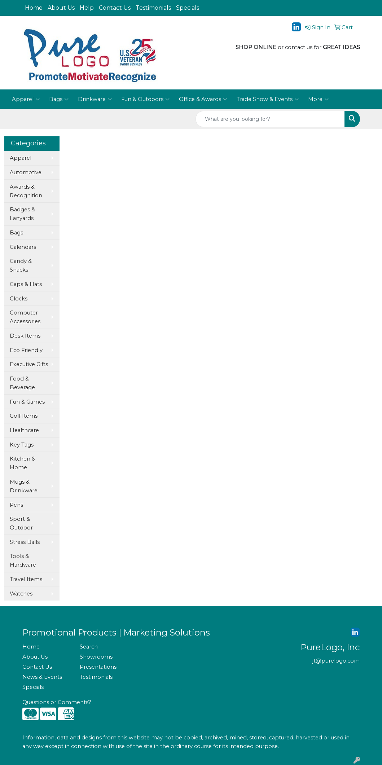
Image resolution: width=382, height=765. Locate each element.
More (318, 99)
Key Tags (22, 444)
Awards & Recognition (26, 191)
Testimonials (153, 7)
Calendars (23, 247)
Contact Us (115, 7)
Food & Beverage (22, 383)
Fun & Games (27, 402)
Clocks (18, 298)
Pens (16, 505)
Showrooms (96, 657)
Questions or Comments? (56, 702)
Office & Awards (203, 99)
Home (34, 7)
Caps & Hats (26, 284)
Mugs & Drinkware (24, 486)
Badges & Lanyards (22, 213)
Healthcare (24, 430)
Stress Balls (25, 542)
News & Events (42, 677)
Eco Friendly (26, 350)
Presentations (98, 667)
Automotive (25, 172)
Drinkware (95, 99)
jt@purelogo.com (336, 661)
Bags (59, 99)
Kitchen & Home (22, 463)
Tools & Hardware (23, 560)
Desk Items (25, 336)
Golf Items (24, 416)
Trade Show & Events (268, 99)
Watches (21, 593)
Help (87, 7)
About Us (61, 7)
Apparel (26, 99)
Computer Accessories (25, 317)
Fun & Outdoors (145, 99)
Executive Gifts (29, 364)
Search (89, 646)
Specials (187, 7)
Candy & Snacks (21, 265)
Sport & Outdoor (21, 523)
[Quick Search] (270, 119)
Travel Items (26, 579)
